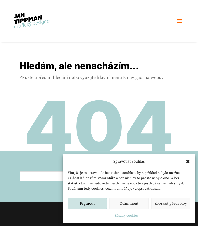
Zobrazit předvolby (171, 203)
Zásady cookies (126, 215)
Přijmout (87, 203)
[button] (187, 161)
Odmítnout (129, 203)
